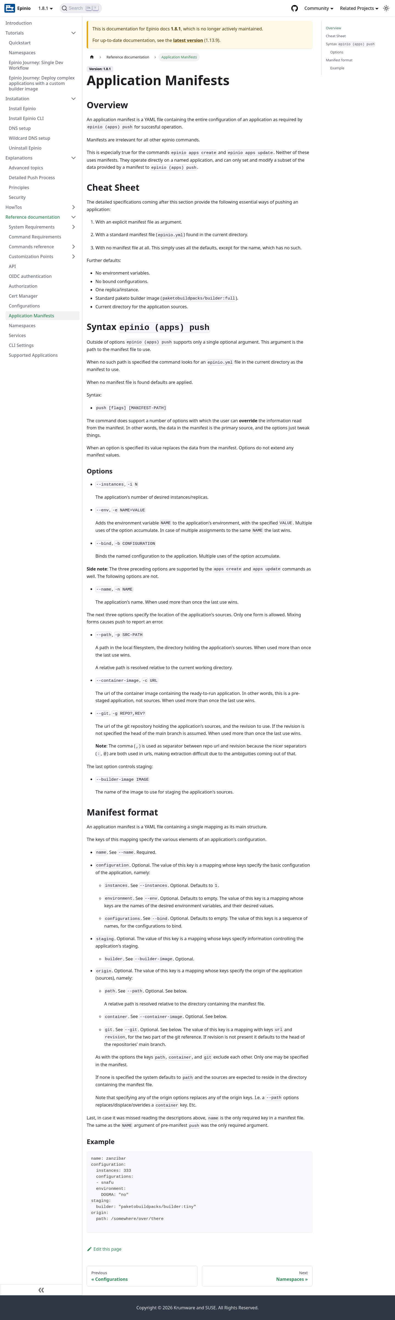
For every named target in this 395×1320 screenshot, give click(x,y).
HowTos (13, 207)
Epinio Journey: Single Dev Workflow (36, 65)
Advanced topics (26, 168)
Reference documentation (32, 217)
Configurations (24, 306)
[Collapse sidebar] (41, 1289)
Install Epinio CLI (26, 118)
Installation (17, 99)
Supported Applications (33, 355)
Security (17, 197)
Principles (19, 187)
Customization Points (31, 256)
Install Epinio (22, 109)
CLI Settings (21, 345)
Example (337, 67)
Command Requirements (35, 237)
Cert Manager (23, 296)
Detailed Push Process (32, 178)
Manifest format (339, 60)
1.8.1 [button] (43, 8)
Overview (333, 27)
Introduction (18, 23)
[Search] (81, 8)
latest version (188, 40)
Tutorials (14, 33)
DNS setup (20, 128)
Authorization (23, 286)
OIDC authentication (30, 276)
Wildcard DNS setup (29, 138)
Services (17, 335)
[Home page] (92, 57)
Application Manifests (31, 316)
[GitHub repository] (294, 8)
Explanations (18, 158)
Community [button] (316, 8)
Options (336, 52)
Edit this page (104, 1249)
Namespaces (22, 53)
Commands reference (31, 247)
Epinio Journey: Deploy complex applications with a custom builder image (42, 83)
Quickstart (20, 43)
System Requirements (32, 227)
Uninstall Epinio (25, 148)
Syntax (350, 44)
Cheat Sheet (336, 35)
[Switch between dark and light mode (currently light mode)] (386, 8)
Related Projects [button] (357, 8)
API (12, 266)
